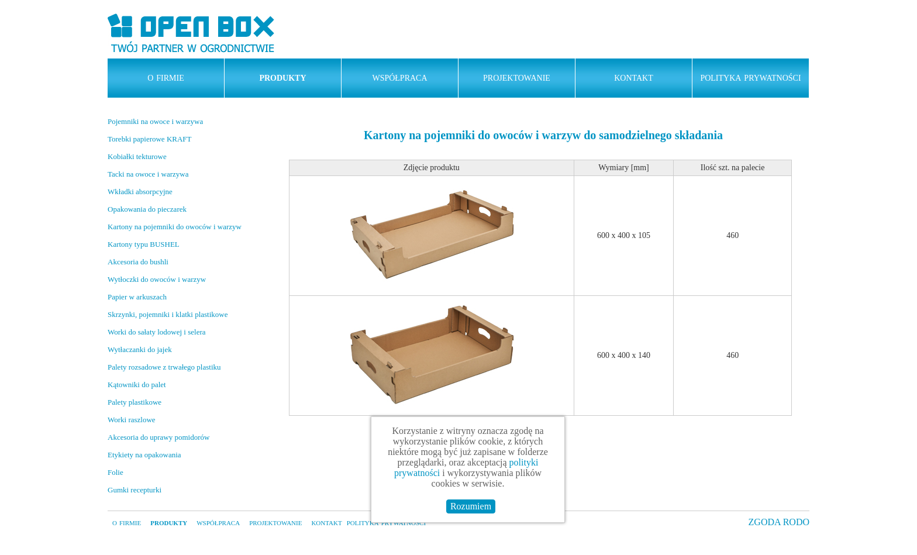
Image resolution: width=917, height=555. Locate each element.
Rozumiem (470, 506)
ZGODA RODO (779, 522)
